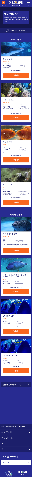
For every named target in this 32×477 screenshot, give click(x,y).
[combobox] (16, 462)
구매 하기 (16, 75)
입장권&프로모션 (21, 426)
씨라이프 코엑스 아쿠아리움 (7, 426)
